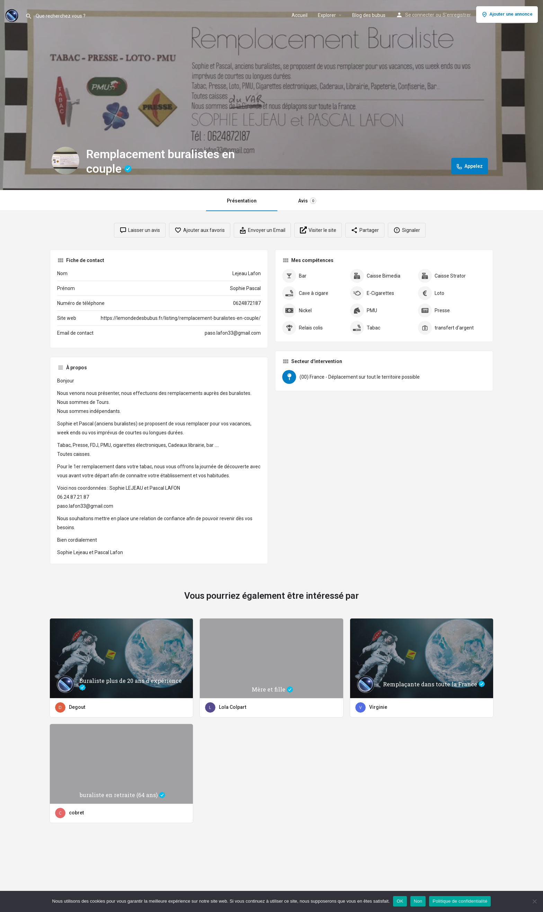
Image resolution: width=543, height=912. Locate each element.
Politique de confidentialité (460, 901)
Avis (307, 201)
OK (400, 901)
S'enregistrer (457, 15)
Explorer (327, 15)
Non (418, 901)
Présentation (242, 201)
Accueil (300, 15)
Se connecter (419, 15)
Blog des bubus (368, 15)
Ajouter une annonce (507, 14)
